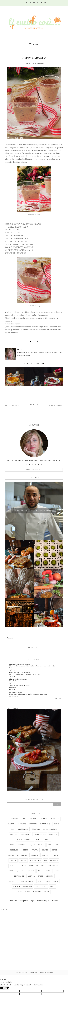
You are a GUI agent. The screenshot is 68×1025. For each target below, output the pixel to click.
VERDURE (37, 892)
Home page (34, 405)
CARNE (56, 824)
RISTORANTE (19, 876)
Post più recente (12, 405)
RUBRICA (31, 876)
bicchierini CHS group (34, 306)
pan (45, 860)
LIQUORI (23, 860)
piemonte (20, 871)
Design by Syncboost (46, 972)
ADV (23, 819)
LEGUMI (45, 855)
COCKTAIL (36, 829)
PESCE (11, 871)
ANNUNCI (32, 819)
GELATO (45, 850)
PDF (42, 866)
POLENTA (30, 871)
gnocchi (11, 855)
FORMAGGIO (15, 850)
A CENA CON (13, 819)
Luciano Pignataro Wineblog (19, 664)
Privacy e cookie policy (19, 900)
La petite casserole (16, 692)
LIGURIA (13, 860)
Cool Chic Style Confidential (19, 673)
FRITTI (25, 850)
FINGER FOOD (53, 845)
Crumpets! (12, 688)
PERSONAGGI (53, 866)
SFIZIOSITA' (13, 881)
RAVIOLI (48, 871)
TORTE (55, 881)
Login (32, 900)
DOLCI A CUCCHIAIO (17, 845)
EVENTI (41, 845)
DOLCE (39, 840)
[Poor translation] (6, 988)
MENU (34, 44)
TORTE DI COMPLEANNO (22, 887)
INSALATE (34, 855)
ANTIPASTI (43, 819)
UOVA (52, 887)
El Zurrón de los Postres (18, 679)
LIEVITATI (55, 855)
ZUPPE (46, 892)
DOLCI (47, 840)
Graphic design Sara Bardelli (47, 900)
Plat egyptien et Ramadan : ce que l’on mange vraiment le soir (28, 694)
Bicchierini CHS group (34, 215)
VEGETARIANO (24, 892)
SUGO (47, 881)
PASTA (23, 866)
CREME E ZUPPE (40, 834)
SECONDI (49, 876)
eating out (31, 845)
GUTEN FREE (22, 855)
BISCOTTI (33, 824)
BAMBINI (11, 824)
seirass (30, 150)
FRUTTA (35, 850)
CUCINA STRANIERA (25, 840)
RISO (57, 871)
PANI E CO (54, 860)
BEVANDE (22, 824)
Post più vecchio (56, 405)
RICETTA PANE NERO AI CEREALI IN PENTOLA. (25, 674)
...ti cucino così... (33, 972)
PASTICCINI (33, 866)
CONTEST (14, 834)
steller (40, 881)
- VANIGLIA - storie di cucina (19, 686)
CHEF (12, 829)
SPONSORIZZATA (27, 881)
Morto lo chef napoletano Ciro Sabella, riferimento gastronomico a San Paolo (32, 667)
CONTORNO (25, 834)
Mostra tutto (57, 698)
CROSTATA (53, 834)
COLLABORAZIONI (50, 829)
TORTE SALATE (41, 887)
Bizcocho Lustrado (15, 681)
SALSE (40, 876)
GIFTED (54, 850)
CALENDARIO (45, 824)
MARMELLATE (35, 860)
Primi (40, 871)
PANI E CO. (14, 866)
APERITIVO (55, 819)
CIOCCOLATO (23, 829)
